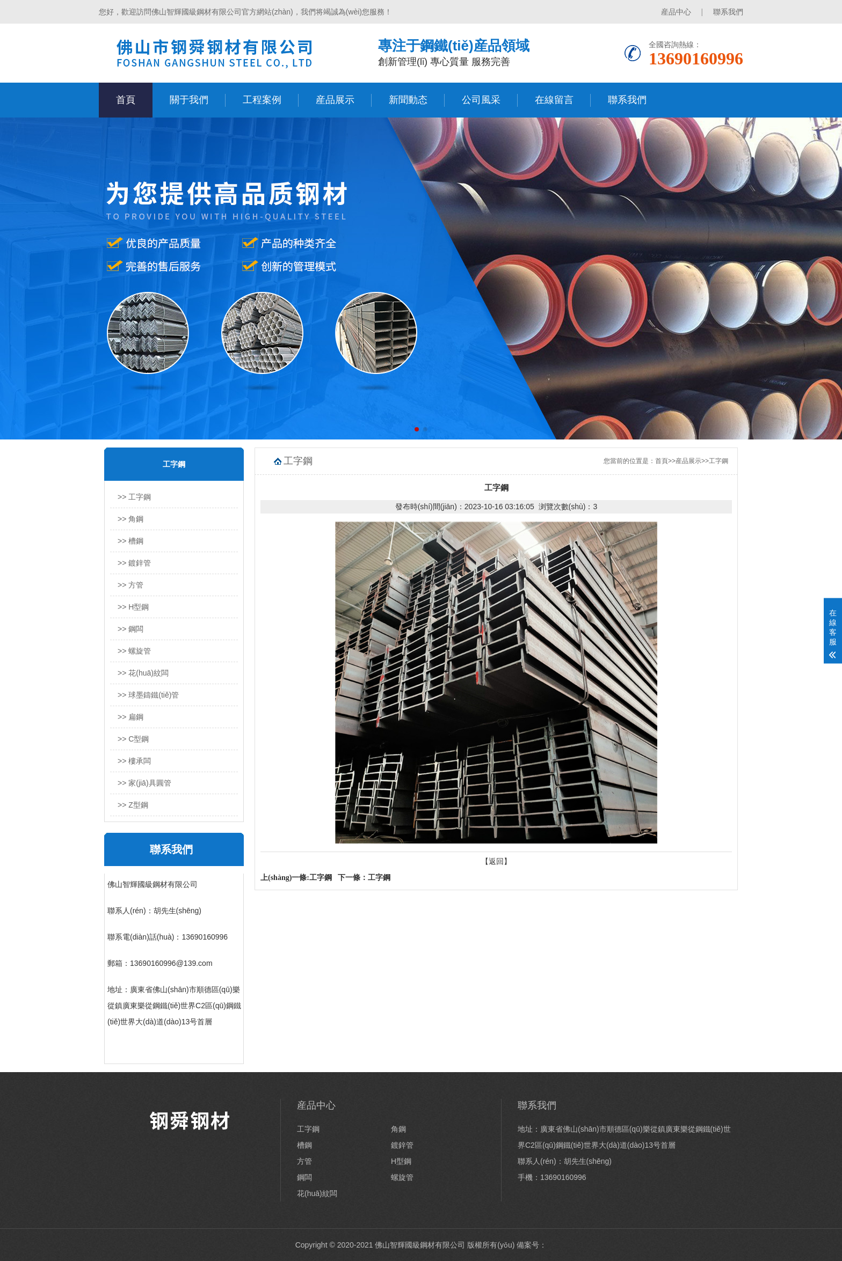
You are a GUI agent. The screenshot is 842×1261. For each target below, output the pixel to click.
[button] (417, 429)
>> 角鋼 (130, 519)
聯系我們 (728, 12)
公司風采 (481, 99)
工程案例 (262, 99)
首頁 (125, 99)
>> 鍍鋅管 (134, 563)
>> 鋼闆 (130, 629)
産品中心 (676, 12)
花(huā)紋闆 (317, 1193)
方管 (304, 1161)
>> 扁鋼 (130, 717)
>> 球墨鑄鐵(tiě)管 (148, 695)
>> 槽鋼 (130, 541)
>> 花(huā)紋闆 (143, 673)
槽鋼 (304, 1145)
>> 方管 (130, 585)
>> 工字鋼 (134, 497)
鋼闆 (304, 1177)
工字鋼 (718, 461)
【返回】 (496, 861)
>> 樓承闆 (134, 761)
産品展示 (335, 99)
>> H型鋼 (133, 607)
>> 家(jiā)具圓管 (144, 783)
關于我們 (189, 99)
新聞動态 (408, 99)
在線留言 (554, 99)
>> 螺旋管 (134, 651)
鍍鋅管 (402, 1145)
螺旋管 (402, 1177)
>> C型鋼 (133, 739)
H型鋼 (401, 1161)
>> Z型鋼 (133, 805)
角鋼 (398, 1129)
